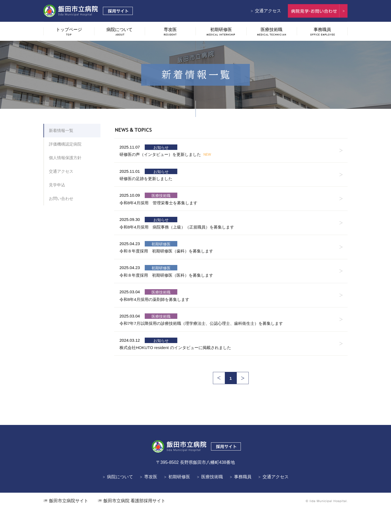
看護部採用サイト (134, 500)
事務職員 (242, 476)
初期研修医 (179, 476)
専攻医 (150, 476)
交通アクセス (268, 10)
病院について (120, 476)
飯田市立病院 (68, 500)
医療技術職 (212, 476)
